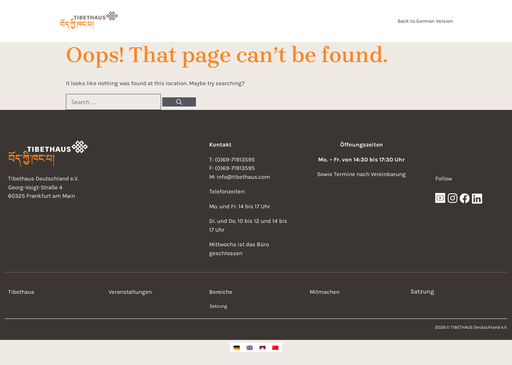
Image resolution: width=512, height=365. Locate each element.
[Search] (179, 102)
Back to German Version (425, 21)
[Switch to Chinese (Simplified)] (275, 347)
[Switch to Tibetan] (262, 347)
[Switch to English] (249, 347)
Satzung (218, 306)
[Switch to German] (236, 347)
